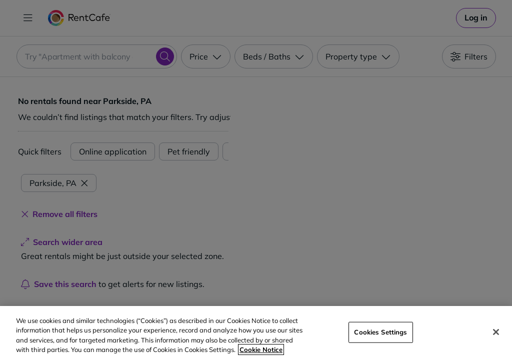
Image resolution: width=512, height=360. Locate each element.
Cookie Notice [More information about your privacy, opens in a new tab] (261, 350)
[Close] (496, 332)
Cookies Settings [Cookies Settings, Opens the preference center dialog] (380, 332)
